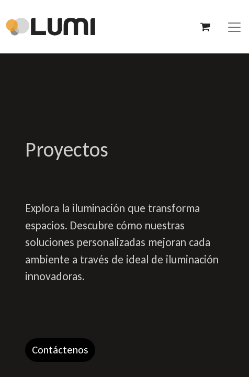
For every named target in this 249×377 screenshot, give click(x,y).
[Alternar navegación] (234, 27)
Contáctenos (60, 349)
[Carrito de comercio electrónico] (205, 26)
